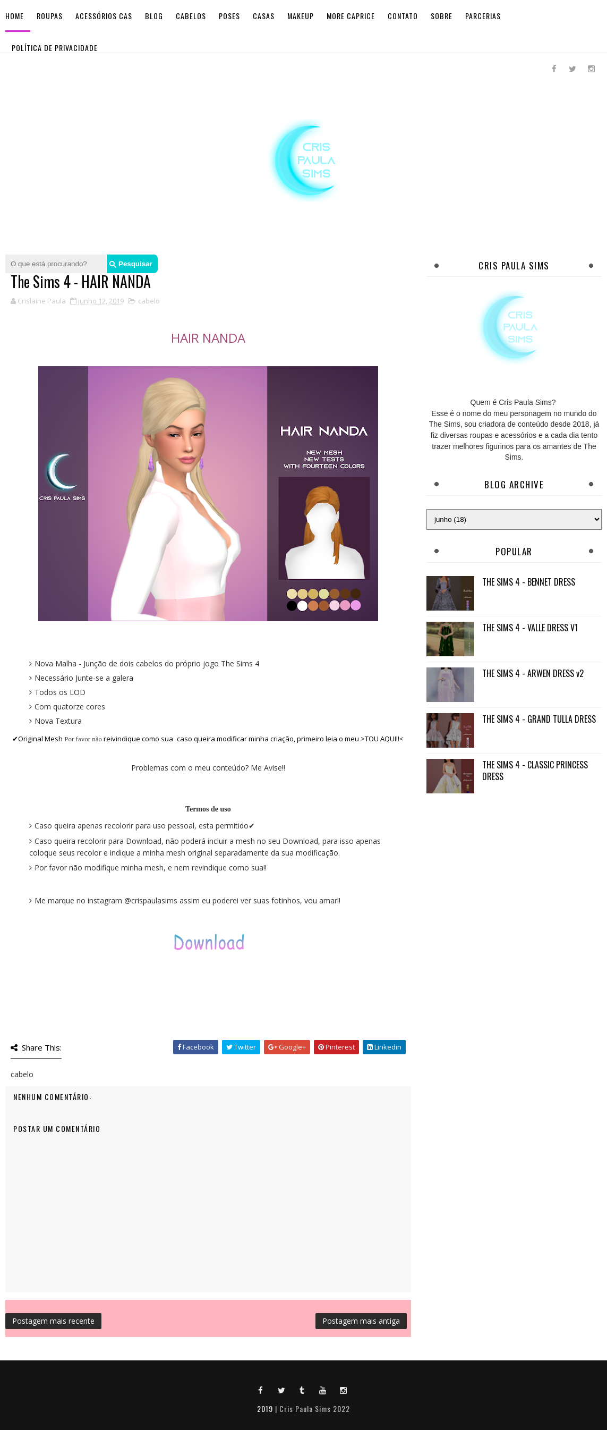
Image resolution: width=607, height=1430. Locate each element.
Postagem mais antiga (361, 1321)
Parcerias (483, 15)
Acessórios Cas (103, 15)
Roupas (50, 15)
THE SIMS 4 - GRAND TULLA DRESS (539, 719)
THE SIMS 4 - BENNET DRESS (528, 582)
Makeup (300, 15)
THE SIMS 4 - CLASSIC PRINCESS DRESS (535, 770)
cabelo (149, 301)
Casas (264, 15)
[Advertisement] (514, 877)
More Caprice (351, 15)
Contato (403, 15)
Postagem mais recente (53, 1321)
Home (14, 15)
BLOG (154, 15)
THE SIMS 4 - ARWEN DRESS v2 (533, 673)
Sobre (441, 15)
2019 (265, 1408)
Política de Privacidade (55, 47)
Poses (229, 15)
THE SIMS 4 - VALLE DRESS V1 (530, 627)
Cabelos (191, 15)
